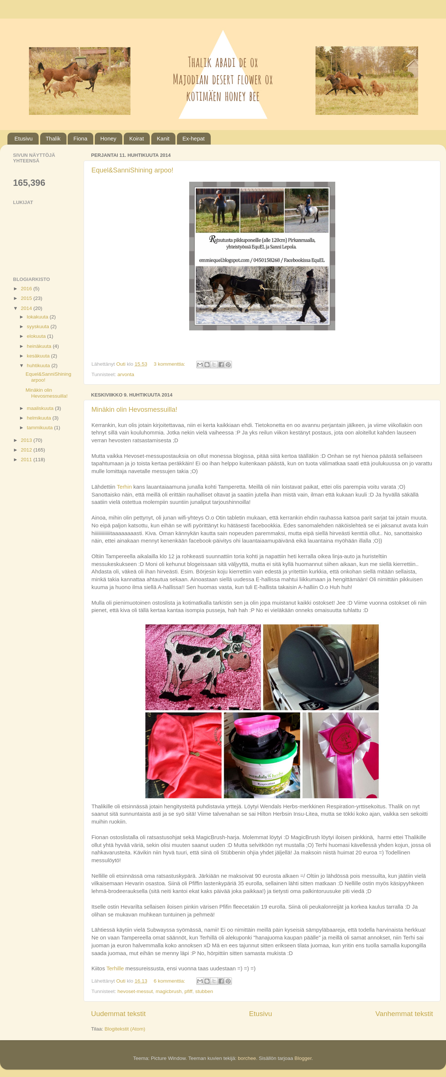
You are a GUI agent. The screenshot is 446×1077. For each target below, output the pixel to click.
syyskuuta (39, 326)
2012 (27, 450)
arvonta (125, 374)
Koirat (136, 138)
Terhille (115, 968)
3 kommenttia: (170, 364)
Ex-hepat (193, 138)
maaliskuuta (41, 408)
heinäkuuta (40, 346)
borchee (247, 1058)
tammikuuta (40, 427)
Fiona (80, 138)
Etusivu (23, 138)
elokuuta (37, 336)
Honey (108, 138)
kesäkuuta (39, 356)
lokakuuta (38, 317)
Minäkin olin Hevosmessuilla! (134, 409)
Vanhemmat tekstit (404, 1014)
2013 (27, 440)
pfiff (188, 991)
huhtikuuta (39, 365)
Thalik (53, 138)
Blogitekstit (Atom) (124, 1029)
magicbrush (169, 991)
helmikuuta (39, 418)
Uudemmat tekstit (118, 1014)
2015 (27, 298)
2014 (27, 308)
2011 (27, 459)
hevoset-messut (135, 991)
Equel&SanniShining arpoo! (132, 170)
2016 (27, 288)
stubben (204, 991)
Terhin (125, 487)
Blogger (302, 1058)
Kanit (163, 138)
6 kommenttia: (170, 981)
